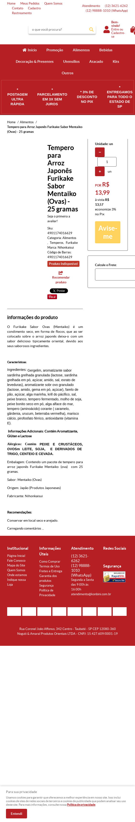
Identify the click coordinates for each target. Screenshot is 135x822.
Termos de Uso (49, 566)
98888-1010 (107, 10)
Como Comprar (49, 561)
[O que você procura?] (91, 29)
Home (11, 3)
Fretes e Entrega (50, 571)
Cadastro (34, 8)
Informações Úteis (50, 551)
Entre (115, 29)
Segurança (46, 585)
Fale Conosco (16, 560)
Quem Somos (53, 3)
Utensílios (71, 61)
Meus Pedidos (29, 3)
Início (32, 50)
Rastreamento (22, 13)
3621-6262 (116, 6)
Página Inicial (16, 556)
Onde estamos (17, 575)
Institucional (17, 548)
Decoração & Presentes (35, 61)
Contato (17, 8)
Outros (67, 73)
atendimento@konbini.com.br (91, 594)
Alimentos (81, 50)
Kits (116, 61)
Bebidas (105, 50)
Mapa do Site (16, 565)
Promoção (54, 50)
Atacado (96, 61)
